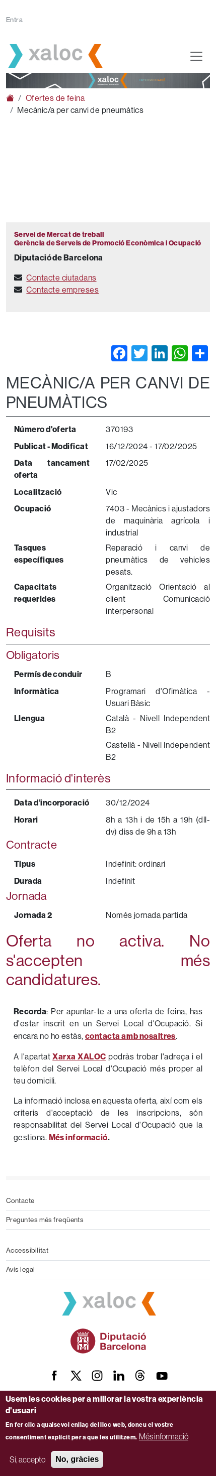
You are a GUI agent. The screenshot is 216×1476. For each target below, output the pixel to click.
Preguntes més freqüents (45, 1220)
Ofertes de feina (55, 98)
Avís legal (20, 1269)
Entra (14, 20)
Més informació (163, 1436)
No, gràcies (77, 1459)
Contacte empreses (62, 290)
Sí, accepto (27, 1459)
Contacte (20, 1200)
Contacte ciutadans (61, 278)
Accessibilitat (27, 1250)
